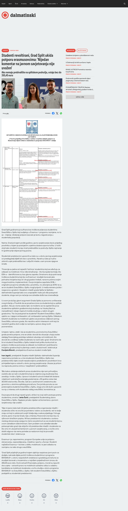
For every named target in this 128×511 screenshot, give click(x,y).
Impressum (95, 506)
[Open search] (124, 3)
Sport (10, 3)
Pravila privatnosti (119, 506)
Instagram (63, 506)
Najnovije (70, 50)
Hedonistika (40, 3)
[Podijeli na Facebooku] (53, 113)
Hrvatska (24, 3)
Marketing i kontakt (84, 506)
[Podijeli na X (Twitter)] (57, 113)
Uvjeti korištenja (107, 506)
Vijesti (3, 3)
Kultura (32, 3)
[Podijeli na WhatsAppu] (61, 113)
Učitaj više (80, 97)
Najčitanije (82, 50)
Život (16, 3)
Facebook (72, 506)
